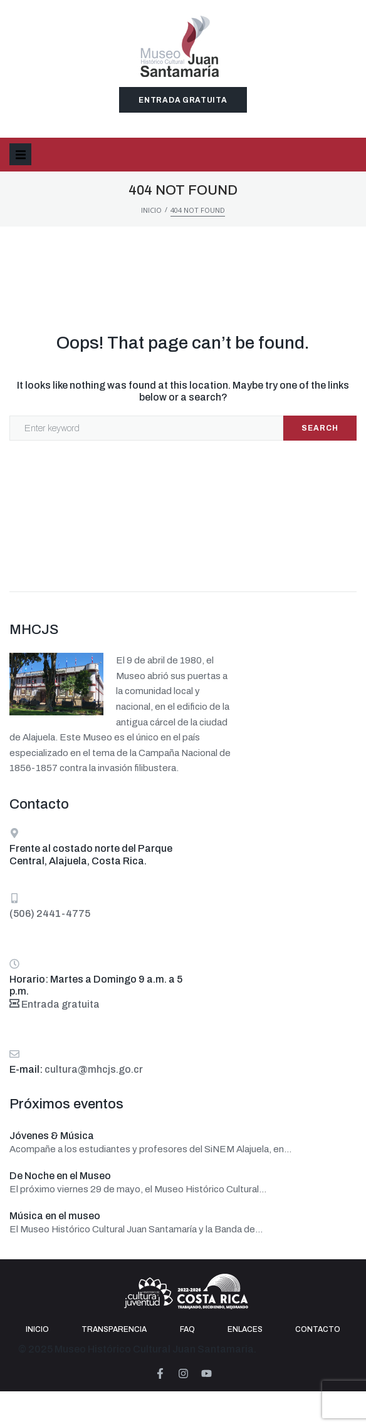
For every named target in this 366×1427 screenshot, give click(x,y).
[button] (20, 154)
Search (319, 428)
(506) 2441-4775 (49, 913)
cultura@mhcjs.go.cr (93, 1069)
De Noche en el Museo (60, 1175)
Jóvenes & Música (51, 1135)
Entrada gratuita (54, 1004)
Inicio (151, 210)
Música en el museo (54, 1215)
